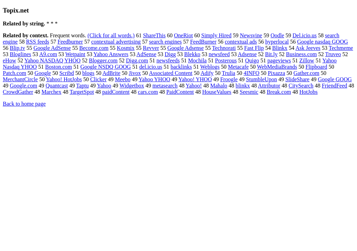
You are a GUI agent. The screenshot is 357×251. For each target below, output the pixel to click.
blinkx (243, 86)
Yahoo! (194, 86)
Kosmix (126, 48)
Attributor (269, 86)
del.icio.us (150, 67)
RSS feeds (37, 42)
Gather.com (306, 73)
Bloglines (20, 54)
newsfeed (218, 54)
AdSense (146, 54)
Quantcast (57, 86)
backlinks (181, 67)
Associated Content (170, 73)
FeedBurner (203, 42)
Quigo (252, 60)
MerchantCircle (20, 79)
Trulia (228, 73)
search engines (165, 42)
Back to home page (24, 104)
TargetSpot (82, 92)
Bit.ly (271, 54)
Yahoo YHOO (154, 79)
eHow (9, 60)
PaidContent (180, 92)
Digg (170, 54)
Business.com (301, 54)
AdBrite (111, 73)
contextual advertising (116, 42)
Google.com (23, 86)
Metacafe (238, 67)
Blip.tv (17, 48)
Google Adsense (185, 48)
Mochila (197, 60)
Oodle (277, 35)
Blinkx (280, 48)
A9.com (48, 54)
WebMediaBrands (277, 67)
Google (43, 73)
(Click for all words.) (111, 35)
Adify (206, 73)
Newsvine (251, 35)
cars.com (148, 92)
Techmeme (341, 48)
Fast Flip (254, 48)
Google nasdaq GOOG (322, 42)
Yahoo (104, 86)
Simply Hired (216, 35)
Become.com (93, 48)
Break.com (279, 92)
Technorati (224, 48)
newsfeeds (168, 60)
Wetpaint (75, 54)
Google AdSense (52, 48)
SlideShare (297, 79)
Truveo (333, 54)
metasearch (164, 86)
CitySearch (301, 86)
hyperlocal (277, 42)
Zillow (306, 60)
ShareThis (154, 35)
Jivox (135, 73)
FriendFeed (334, 86)
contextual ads (241, 42)
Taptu (82, 86)
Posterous (226, 60)
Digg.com (137, 60)
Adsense (247, 54)
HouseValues (216, 92)
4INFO (251, 73)
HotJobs (308, 92)
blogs (88, 73)
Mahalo (218, 86)
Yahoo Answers (110, 54)
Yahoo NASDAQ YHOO (52, 60)
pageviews (279, 60)
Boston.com (58, 67)
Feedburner (70, 42)
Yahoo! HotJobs (64, 79)
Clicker (98, 79)
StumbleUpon (261, 79)
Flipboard (316, 67)
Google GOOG (335, 79)
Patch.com (14, 73)
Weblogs (210, 67)
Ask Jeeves (307, 48)
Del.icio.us (305, 35)
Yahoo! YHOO (195, 79)
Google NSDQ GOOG (106, 67)
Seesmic (249, 92)
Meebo (122, 79)
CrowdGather (18, 92)
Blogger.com (103, 60)
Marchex (51, 92)
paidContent (115, 92)
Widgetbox (132, 86)
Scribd (66, 73)
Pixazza (276, 73)
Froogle (229, 79)
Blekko (192, 54)
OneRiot (183, 35)
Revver (151, 48)
